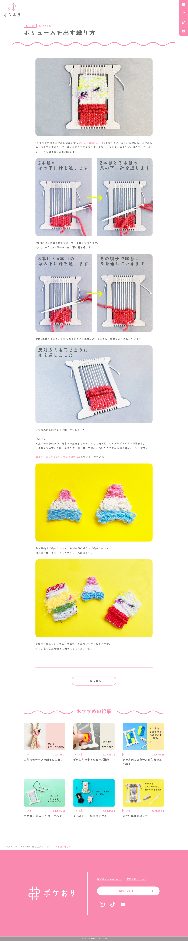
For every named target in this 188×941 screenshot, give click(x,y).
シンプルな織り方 (89, 142)
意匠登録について (136, 879)
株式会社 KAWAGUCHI (109, 879)
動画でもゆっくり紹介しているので (55, 457)
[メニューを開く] (183, 4)
